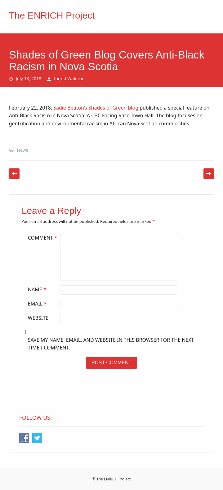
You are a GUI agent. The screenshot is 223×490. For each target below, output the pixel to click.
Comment (43, 237)
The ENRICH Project (52, 15)
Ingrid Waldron (69, 78)
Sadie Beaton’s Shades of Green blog (95, 107)
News (22, 150)
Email (38, 303)
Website (38, 317)
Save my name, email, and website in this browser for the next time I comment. (111, 343)
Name (38, 289)
